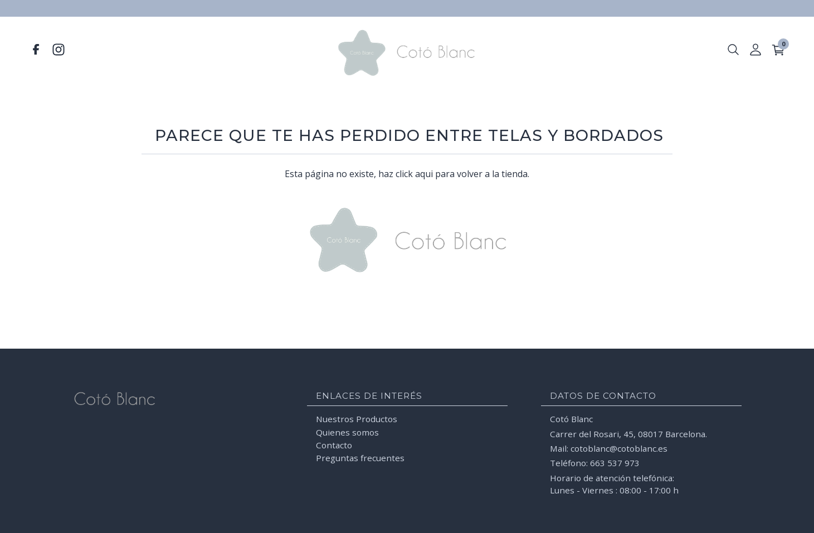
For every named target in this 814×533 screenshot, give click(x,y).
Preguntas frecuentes (360, 457)
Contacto (334, 445)
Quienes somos (347, 431)
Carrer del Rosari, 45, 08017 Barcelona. (628, 433)
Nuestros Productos (356, 418)
